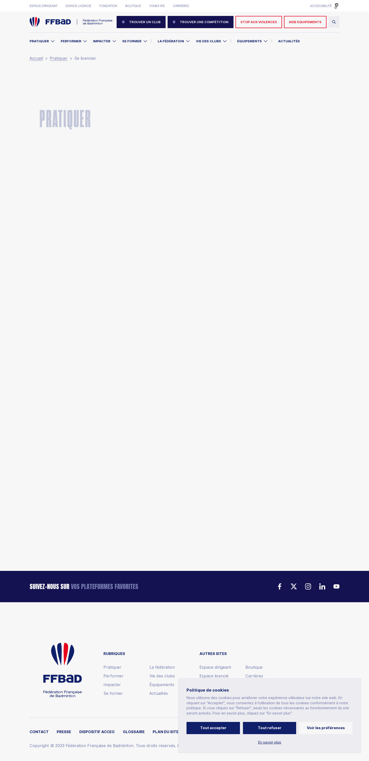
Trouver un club (141, 22)
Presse (64, 732)
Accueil (36, 58)
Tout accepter (213, 728)
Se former (131, 41)
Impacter (101, 41)
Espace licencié (78, 6)
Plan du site (166, 732)
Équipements (249, 41)
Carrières (181, 6)
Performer (71, 41)
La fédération (162, 667)
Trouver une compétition (201, 22)
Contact (39, 732)
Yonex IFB (157, 6)
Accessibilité (321, 6)
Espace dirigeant (44, 6)
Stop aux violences (258, 22)
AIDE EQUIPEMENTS (305, 22)
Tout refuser (269, 728)
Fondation (108, 6)
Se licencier (85, 58)
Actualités (289, 41)
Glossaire (134, 732)
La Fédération (171, 41)
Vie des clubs (208, 41)
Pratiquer (39, 41)
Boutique (133, 6)
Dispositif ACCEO (97, 732)
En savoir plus (269, 742)
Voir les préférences (326, 728)
